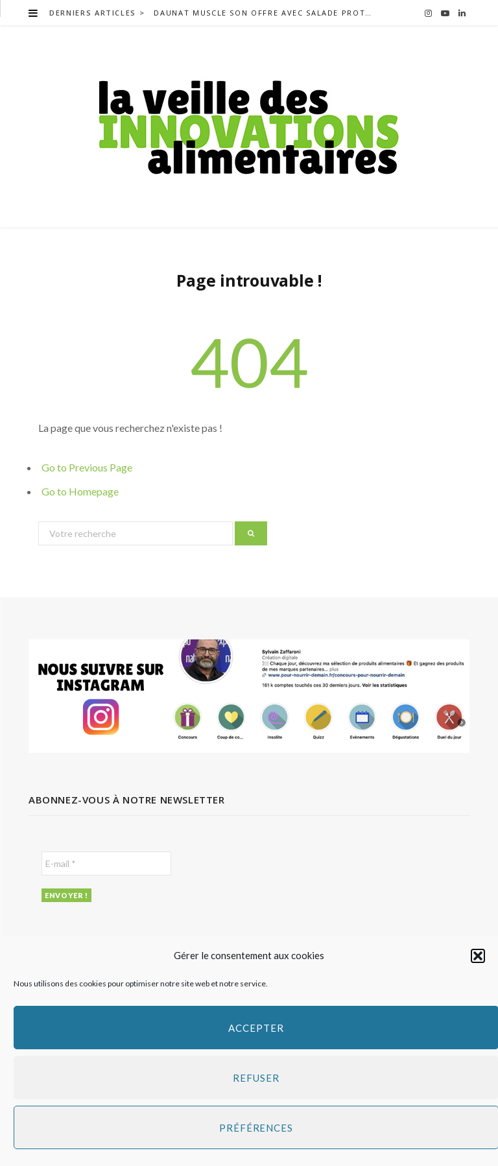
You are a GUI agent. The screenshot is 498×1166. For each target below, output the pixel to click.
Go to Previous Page (87, 467)
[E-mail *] (106, 863)
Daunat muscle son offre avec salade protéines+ (266, 13)
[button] (477, 955)
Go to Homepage (80, 491)
